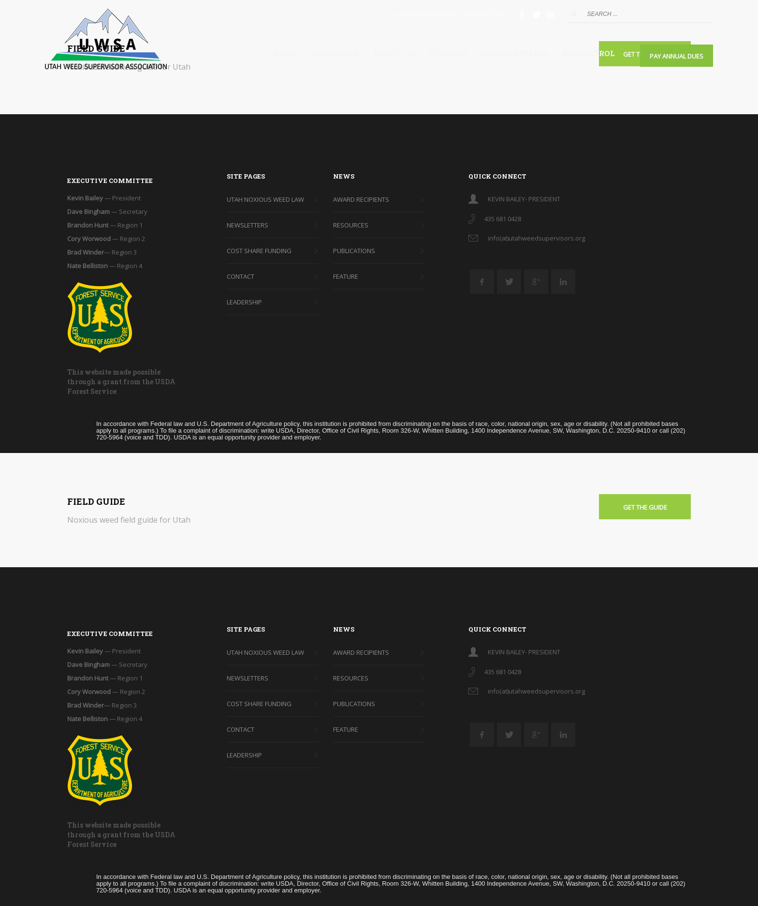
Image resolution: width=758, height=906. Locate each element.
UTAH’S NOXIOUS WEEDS (426, 14)
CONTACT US (483, 14)
